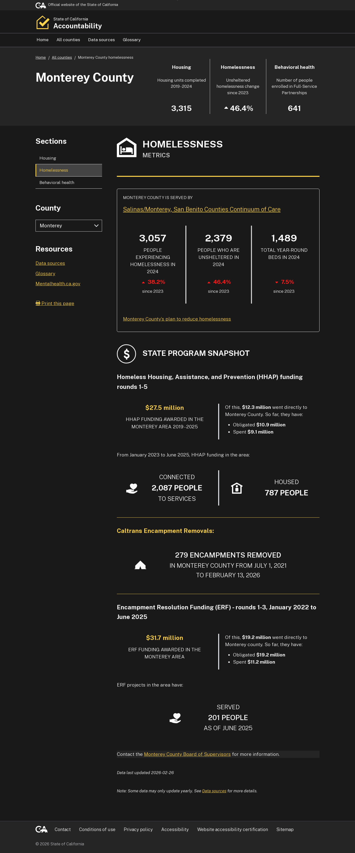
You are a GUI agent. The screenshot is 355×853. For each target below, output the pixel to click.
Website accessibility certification (232, 829)
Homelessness (53, 170)
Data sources (101, 39)
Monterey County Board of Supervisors (187, 754)
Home (42, 39)
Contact (63, 829)
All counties (68, 39)
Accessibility (175, 829)
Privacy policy (138, 829)
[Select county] (69, 226)
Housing (47, 158)
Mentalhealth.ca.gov (58, 283)
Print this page (55, 303)
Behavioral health (56, 182)
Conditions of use (97, 829)
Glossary (132, 39)
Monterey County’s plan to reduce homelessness (177, 319)
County (48, 207)
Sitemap (285, 829)
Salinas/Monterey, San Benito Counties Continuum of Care (202, 209)
